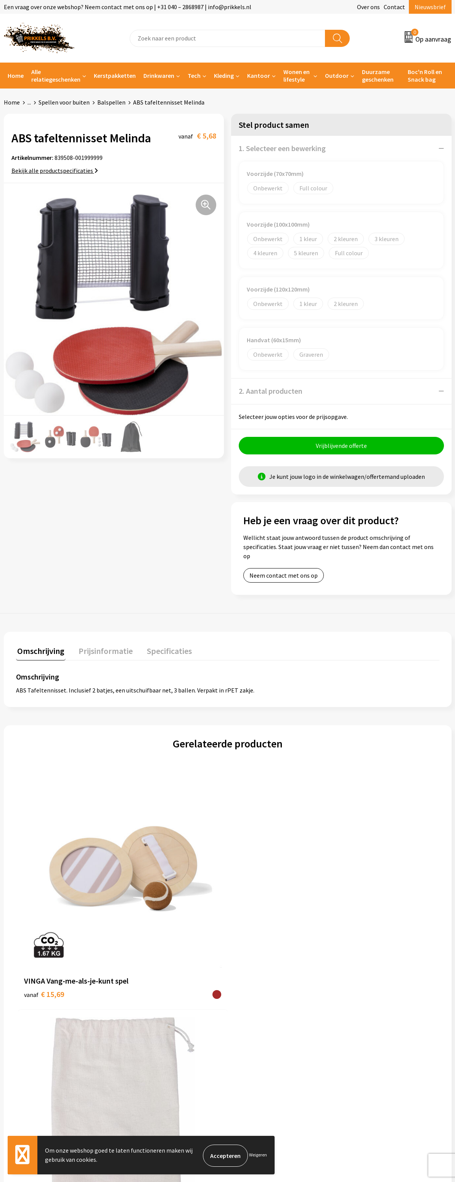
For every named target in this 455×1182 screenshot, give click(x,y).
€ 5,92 (359, 886)
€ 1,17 (254, 886)
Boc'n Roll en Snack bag (425, 75)
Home (16, 75)
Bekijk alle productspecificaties (54, 170)
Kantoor (258, 75)
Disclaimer (362, 1015)
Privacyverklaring (370, 1003)
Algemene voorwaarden (379, 980)
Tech (194, 75)
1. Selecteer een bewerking (282, 148)
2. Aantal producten (270, 391)
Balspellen (111, 102)
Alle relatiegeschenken (55, 75)
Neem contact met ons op (283, 576)
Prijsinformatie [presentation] (102, 651)
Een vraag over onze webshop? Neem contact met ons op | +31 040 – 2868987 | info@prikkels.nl (127, 7)
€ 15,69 (44, 898)
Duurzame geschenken (378, 75)
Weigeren (258, 1155)
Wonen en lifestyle (296, 75)
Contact (394, 7)
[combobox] (228, 38)
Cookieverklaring (370, 992)
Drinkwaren (158, 75)
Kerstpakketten (115, 75)
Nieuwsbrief (430, 7)
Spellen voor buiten (64, 102)
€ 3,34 (148, 886)
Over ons (368, 7)
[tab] (39, 652)
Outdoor (337, 75)
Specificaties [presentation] (162, 651)
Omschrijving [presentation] (39, 651)
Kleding (224, 75)
